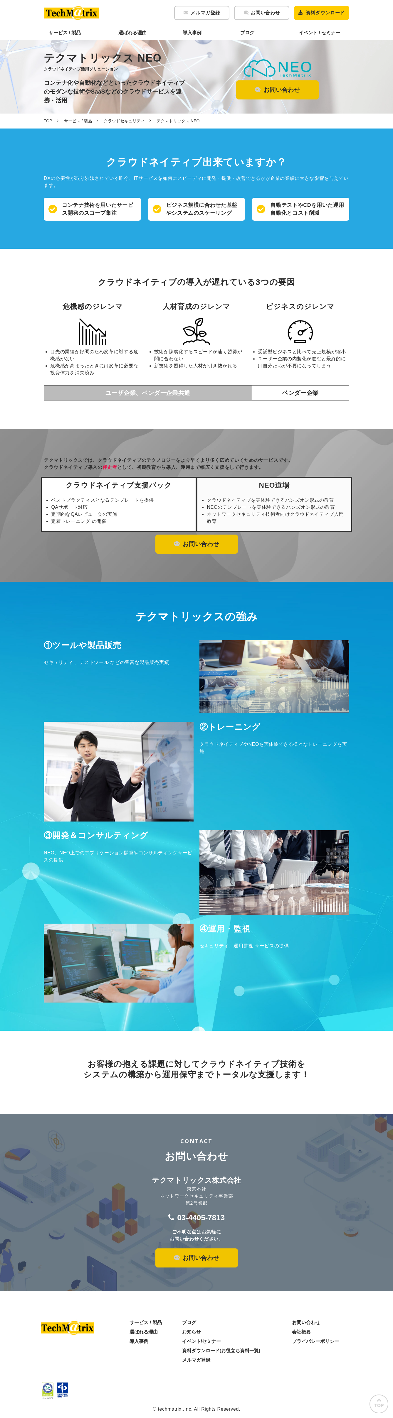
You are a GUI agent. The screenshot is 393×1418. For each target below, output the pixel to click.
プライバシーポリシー (315, 1341)
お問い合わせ (265, 12)
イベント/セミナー (201, 1341)
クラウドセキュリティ (124, 121)
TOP (48, 121)
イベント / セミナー (319, 32)
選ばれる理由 (132, 32)
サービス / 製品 (65, 32)
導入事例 (192, 32)
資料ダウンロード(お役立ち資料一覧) (221, 1350)
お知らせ (191, 1331)
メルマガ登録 (205, 12)
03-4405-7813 (201, 1217)
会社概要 (301, 1331)
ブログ (247, 32)
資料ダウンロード (325, 12)
